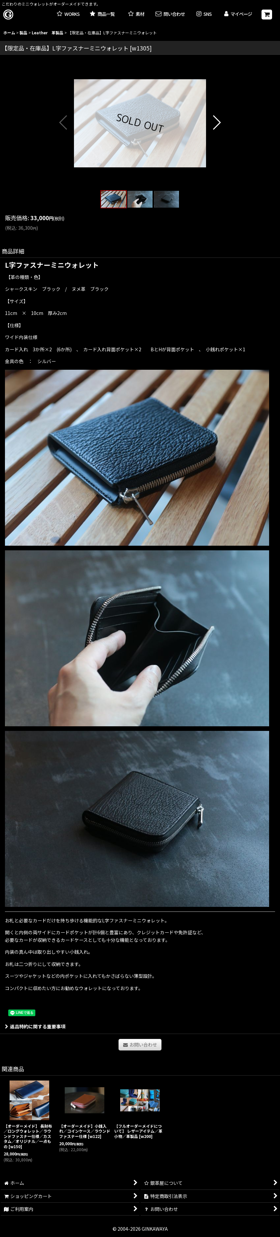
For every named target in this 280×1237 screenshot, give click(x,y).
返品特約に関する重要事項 (35, 1026)
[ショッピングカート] (267, 14)
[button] (204, 14)
